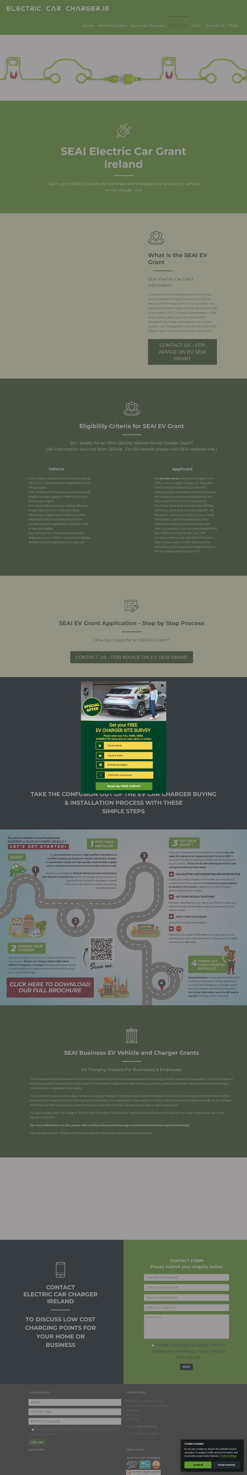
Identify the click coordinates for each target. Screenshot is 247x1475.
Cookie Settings (228, 1456)
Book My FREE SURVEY (124, 786)
